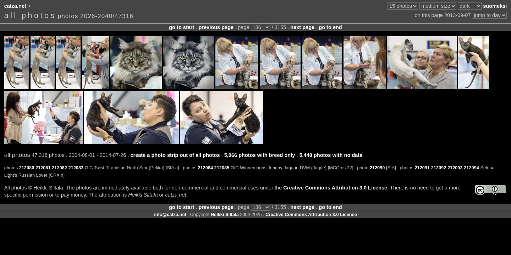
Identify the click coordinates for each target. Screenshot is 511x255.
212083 (75, 167)
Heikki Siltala (225, 214)
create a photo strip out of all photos (175, 155)
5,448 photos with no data (330, 155)
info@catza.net (170, 214)
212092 (438, 167)
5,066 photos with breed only (259, 155)
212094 (471, 167)
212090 (377, 167)
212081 (43, 167)
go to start (181, 27)
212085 (222, 167)
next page (302, 27)
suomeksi (495, 6)
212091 (422, 167)
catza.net (15, 6)
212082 (59, 167)
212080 (26, 167)
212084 (205, 167)
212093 (455, 167)
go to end (330, 27)
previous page (215, 27)
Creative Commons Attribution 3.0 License (335, 188)
